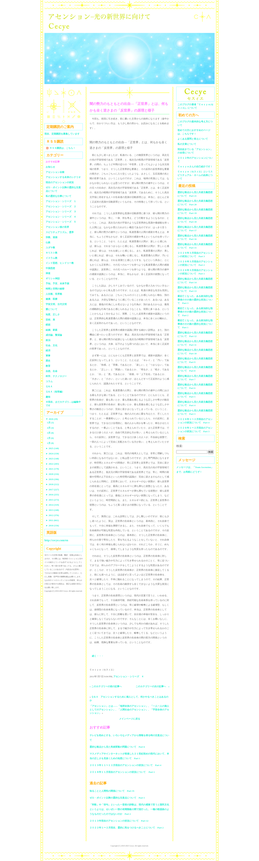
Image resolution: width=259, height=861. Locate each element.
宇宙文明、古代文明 (56, 304)
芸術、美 (50, 319)
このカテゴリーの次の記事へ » (153, 686)
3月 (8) (50, 432)
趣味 (48, 397)
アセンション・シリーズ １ (61, 201)
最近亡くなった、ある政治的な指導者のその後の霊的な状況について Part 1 (195, 324)
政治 (48, 340)
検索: (179, 446)
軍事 (48, 355)
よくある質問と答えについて (193, 138)
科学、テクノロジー (56, 376)
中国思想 (50, 268)
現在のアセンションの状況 (60, 182)
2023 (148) (52, 458)
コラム (49, 381)
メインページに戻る (129, 718)
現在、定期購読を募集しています (61, 133)
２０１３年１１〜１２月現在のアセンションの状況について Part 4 (125, 765)
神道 (48, 273)
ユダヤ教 (50, 247)
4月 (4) (50, 427)
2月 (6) (50, 438)
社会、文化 (51, 345)
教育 (48, 366)
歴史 (48, 360)
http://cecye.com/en (56, 540)
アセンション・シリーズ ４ (128, 676)
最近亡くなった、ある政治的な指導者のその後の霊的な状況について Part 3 (195, 299)
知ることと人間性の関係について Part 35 (112, 791)
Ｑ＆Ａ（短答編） (55, 391)
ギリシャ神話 (53, 278)
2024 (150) (52, 453)
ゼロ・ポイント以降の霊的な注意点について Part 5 (117, 797)
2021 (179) (52, 468)
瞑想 (48, 324)
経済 (48, 350)
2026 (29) (52, 419)
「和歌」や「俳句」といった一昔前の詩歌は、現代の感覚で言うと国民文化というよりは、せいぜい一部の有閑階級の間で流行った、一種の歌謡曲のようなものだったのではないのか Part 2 (129, 809)
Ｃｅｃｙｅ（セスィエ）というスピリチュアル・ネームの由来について (195, 175)
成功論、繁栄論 (54, 335)
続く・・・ (98, 656)
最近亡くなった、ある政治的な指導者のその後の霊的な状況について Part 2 (195, 312)
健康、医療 (51, 299)
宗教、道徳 (51, 237)
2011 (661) (52, 520)
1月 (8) (50, 443)
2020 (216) (52, 474)
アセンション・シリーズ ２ (61, 206)
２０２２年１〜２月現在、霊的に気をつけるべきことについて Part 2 (126, 827)
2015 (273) (52, 499)
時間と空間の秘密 (55, 288)
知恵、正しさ (53, 314)
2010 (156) (52, 525)
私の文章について (187, 144)
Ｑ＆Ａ (50, 386)
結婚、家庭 (51, 330)
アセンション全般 (55, 172)
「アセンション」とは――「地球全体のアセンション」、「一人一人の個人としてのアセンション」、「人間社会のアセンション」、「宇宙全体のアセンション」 (129, 709)
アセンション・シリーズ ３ (61, 211)
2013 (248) (52, 510)
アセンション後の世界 (57, 227)
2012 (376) (52, 515)
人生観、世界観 (54, 294)
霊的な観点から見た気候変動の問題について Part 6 (117, 746)
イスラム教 (51, 258)
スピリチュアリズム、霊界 (60, 232)
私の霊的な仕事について (58, 196)
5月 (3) (50, 422)
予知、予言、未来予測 (57, 283)
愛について (51, 309)
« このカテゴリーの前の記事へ (106, 686)
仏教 (48, 242)
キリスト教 (51, 252)
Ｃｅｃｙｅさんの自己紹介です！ (195, 166)
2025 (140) (52, 448)
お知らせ (50, 167)
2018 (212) (52, 484)
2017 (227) (52, 489)
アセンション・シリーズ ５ (61, 221)
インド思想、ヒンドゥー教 (60, 263)
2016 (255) (52, 494)
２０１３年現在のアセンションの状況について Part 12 (119, 820)
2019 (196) (52, 479)
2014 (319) (52, 504)
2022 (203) (52, 463)
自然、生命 (51, 371)
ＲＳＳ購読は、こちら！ (62, 148)
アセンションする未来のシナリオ (63, 177)
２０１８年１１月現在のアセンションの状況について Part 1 (122, 772)
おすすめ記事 (53, 161)
